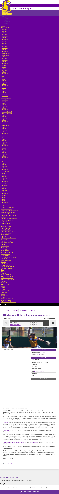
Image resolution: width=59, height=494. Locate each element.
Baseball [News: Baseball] (3, 273)
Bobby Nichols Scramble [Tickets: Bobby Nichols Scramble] (8, 302)
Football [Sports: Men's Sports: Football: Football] (4, 67)
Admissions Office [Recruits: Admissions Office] (6, 268)
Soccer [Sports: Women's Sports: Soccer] (4, 148)
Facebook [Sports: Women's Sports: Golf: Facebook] (4, 142)
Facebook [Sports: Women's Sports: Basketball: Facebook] (4, 106)
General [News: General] (3, 271)
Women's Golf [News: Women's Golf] (5, 284)
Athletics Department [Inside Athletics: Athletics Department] (7, 207)
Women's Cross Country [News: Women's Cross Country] (8, 279)
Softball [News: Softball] (3, 287)
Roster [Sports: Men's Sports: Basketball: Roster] (4, 45)
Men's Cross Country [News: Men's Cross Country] (7, 278)
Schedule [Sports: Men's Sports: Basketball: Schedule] (4, 46)
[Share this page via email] (15, 463)
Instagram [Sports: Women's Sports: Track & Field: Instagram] (5, 181)
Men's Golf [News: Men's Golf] (4, 282)
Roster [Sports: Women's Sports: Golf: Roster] (4, 139)
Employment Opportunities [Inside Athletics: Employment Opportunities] (9, 215)
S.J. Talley (23, 442)
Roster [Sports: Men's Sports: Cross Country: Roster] (4, 56)
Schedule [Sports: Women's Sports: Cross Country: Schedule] (4, 128)
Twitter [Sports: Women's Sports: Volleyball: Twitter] (4, 192)
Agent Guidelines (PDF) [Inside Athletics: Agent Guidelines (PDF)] (8, 231)
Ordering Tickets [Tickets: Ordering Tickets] (6, 300)
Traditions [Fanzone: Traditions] (4, 258)
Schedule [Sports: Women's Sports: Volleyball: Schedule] (4, 188)
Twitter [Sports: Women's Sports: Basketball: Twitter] (4, 108)
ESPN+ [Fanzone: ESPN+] (3, 244)
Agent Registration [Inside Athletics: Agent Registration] (6, 233)
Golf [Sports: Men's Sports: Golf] (3, 76)
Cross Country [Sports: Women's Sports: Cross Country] (6, 124)
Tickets (3, 297)
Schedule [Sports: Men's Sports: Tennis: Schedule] (4, 92)
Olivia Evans (6, 430)
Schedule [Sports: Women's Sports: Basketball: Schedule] (4, 104)
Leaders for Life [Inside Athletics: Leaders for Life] (6, 223)
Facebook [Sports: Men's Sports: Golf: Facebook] (4, 82)
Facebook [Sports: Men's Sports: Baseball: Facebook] (4, 36)
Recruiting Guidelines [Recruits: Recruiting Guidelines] (7, 266)
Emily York (6, 422)
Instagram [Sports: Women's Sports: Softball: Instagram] (5, 169)
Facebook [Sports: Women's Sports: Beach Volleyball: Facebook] (4, 118)
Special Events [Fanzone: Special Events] (5, 254)
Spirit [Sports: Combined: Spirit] (3, 197)
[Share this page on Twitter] (11, 463)
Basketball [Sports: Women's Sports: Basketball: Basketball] (5, 101)
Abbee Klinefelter (33, 442)
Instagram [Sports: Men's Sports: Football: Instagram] (5, 73)
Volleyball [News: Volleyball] (4, 292)
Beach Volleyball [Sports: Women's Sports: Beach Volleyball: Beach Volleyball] (7, 113)
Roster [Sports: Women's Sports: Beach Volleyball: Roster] (4, 115)
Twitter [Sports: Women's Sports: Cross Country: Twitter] (4, 132)
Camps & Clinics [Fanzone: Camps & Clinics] (6, 241)
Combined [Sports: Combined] (4, 195)
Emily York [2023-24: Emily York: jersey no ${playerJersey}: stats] (38, 354)
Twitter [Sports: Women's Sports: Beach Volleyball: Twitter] (4, 120)
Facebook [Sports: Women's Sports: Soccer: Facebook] (4, 154)
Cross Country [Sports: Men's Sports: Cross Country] (6, 53)
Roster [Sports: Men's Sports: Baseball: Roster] (4, 33)
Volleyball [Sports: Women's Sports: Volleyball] (5, 184)
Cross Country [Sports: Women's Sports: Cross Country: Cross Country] (6, 125)
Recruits (3, 262)
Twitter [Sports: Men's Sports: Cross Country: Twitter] (4, 61)
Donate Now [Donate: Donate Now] (4, 295)
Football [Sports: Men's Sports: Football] (4, 65)
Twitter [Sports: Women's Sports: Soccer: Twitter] (4, 156)
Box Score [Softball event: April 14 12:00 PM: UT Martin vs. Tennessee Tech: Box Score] (23, 310)
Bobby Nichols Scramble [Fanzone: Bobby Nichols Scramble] (8, 238)
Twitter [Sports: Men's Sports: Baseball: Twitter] (4, 37)
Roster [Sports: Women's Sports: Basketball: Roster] (4, 103)
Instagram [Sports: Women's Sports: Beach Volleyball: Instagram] (5, 121)
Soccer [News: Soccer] (3, 286)
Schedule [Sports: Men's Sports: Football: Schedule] (4, 70)
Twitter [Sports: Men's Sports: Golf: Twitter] (4, 84)
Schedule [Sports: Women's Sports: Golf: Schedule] (4, 140)
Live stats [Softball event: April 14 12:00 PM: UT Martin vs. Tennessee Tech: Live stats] (14, 310)
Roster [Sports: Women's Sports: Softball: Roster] (4, 163)
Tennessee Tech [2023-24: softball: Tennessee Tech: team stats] (15, 325)
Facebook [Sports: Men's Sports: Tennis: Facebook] (4, 94)
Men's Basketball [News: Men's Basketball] (6, 274)
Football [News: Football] (3, 281)
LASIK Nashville (35, 487)
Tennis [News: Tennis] (3, 289)
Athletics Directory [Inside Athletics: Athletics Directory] (6, 209)
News (2, 270)
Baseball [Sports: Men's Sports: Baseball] (4, 29)
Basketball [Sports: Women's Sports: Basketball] (5, 100)
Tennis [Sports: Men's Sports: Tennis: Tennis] (4, 89)
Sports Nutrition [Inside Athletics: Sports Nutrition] (6, 230)
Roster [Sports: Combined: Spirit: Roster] (4, 200)
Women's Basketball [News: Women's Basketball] (7, 276)
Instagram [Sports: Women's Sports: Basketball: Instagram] (5, 109)
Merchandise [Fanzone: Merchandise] (5, 250)
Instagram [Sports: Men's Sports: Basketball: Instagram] (5, 51)
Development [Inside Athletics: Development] (5, 214)
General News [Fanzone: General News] (5, 246)
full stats (43, 379)
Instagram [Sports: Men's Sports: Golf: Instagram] (5, 85)
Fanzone (3, 236)
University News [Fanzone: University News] (6, 260)
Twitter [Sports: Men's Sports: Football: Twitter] (4, 72)
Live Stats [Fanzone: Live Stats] (4, 249)
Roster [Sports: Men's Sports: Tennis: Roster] (4, 91)
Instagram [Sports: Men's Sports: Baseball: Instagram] (5, 39)
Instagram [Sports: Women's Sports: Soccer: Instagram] (5, 157)
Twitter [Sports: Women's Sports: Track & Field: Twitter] (4, 180)
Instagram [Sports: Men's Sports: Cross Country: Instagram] (5, 63)
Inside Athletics (5, 206)
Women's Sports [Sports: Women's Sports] (6, 98)
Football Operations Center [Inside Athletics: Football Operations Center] (9, 218)
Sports (3, 26)
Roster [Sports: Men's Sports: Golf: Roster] (4, 79)
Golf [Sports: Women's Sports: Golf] (3, 136)
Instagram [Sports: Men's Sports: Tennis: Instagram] (5, 96)
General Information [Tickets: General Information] (7, 299)
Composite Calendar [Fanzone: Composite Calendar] (7, 242)
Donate (3, 294)
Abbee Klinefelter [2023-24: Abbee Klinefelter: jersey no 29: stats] (39, 371)
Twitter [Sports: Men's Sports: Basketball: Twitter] (4, 49)
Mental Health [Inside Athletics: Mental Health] (5, 234)
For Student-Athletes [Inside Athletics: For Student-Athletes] (7, 220)
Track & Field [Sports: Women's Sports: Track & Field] (6, 172)
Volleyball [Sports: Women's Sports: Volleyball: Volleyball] (5, 185)
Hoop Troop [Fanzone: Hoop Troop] (4, 247)
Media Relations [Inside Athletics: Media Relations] (6, 226)
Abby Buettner (16, 442)
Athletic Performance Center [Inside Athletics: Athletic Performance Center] (9, 210)
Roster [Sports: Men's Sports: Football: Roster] (4, 69)
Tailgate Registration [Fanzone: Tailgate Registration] (7, 255)
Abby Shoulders (7, 442)
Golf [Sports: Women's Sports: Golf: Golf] (3, 137)
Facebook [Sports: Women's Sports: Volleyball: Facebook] (4, 190)
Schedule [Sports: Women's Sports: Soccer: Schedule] (4, 152)
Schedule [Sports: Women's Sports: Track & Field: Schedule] (4, 176)
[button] (18, 463)
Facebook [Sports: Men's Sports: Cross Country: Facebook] (4, 60)
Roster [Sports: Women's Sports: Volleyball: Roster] (4, 187)
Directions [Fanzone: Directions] (4, 239)
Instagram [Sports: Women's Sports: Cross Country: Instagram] (5, 133)
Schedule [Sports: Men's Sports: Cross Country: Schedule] (4, 58)
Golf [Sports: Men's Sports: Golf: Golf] (3, 77)
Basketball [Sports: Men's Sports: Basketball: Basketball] (5, 43)
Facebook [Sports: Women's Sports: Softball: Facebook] (4, 166)
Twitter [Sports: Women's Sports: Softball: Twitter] (4, 168)
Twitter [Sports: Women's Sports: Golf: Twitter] (4, 144)
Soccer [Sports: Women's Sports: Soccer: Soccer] (4, 149)
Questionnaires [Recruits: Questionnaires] (5, 265)
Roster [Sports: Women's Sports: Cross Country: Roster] (4, 127)
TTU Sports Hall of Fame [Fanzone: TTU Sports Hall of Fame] (8, 257)
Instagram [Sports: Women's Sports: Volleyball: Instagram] (5, 193)
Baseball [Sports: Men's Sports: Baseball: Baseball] (4, 31)
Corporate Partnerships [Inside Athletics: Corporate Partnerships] (8, 212)
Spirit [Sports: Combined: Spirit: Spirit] (3, 199)
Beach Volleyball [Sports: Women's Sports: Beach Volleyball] (7, 112)
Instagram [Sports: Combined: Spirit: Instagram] (5, 202)
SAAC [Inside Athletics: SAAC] (2, 225)
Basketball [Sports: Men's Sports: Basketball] (5, 41)
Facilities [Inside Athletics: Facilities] (3, 217)
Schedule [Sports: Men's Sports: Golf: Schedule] (4, 80)
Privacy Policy (4, 484)
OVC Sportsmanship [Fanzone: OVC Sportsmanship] (7, 252)
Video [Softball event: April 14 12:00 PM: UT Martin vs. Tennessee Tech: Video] (6, 310)
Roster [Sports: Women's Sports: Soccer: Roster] (4, 151)
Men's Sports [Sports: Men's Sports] (5, 27)
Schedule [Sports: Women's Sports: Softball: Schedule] (4, 164)
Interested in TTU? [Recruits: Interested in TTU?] (6, 263)
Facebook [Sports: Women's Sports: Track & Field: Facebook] (4, 178)
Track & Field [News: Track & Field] (5, 290)
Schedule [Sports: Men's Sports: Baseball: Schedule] (4, 34)
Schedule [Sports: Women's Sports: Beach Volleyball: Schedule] (4, 116)
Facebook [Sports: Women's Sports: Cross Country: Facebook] (4, 130)
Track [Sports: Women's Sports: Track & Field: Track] (3, 173)
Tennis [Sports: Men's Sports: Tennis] (4, 88)
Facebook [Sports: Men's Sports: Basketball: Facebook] (4, 48)
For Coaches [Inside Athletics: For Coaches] (4, 222)
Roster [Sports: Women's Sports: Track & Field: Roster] (4, 175)
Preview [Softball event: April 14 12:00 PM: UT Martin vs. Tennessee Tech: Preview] (32, 310)
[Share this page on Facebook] (8, 463)
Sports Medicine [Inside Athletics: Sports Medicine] (6, 228)
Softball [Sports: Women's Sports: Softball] (4, 160)
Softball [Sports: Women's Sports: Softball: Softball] (4, 161)
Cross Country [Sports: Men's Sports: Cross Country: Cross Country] (6, 55)
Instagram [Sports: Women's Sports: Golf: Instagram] (5, 145)
